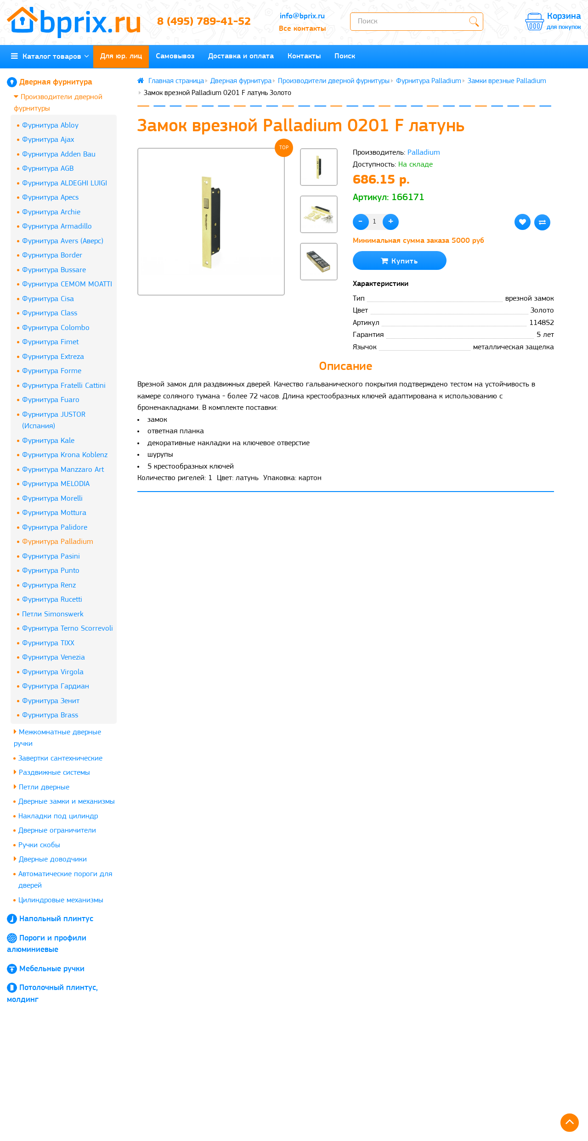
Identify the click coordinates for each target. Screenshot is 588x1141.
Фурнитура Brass (50, 715)
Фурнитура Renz (49, 585)
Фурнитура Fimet (50, 342)
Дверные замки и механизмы (66, 801)
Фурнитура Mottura (54, 513)
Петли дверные (41, 787)
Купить (399, 261)
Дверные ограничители (57, 830)
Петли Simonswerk (53, 614)
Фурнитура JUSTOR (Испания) (53, 421)
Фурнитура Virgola (53, 672)
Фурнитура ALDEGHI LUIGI (64, 183)
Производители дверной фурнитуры (58, 102)
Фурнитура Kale (48, 441)
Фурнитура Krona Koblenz (64, 455)
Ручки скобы (39, 845)
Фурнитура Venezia (53, 657)
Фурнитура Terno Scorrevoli (67, 628)
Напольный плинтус (56, 919)
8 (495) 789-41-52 (204, 22)
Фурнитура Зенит (50, 701)
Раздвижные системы (52, 772)
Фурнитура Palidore (54, 527)
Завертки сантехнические (60, 758)
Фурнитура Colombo (56, 328)
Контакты (304, 56)
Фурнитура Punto (50, 571)
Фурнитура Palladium (57, 542)
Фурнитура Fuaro (50, 400)
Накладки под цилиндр (58, 816)
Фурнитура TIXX (48, 643)
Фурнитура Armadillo (57, 226)
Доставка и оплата (241, 56)
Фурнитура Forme (51, 371)
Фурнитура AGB (48, 169)
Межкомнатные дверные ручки (57, 737)
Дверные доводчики (50, 859)
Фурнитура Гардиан (55, 686)
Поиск (344, 56)
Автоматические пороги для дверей (65, 880)
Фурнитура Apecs (50, 197)
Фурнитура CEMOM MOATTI (67, 284)
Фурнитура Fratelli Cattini (64, 386)
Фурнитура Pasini (51, 556)
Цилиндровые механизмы (60, 900)
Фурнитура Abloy (50, 125)
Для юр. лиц (121, 56)
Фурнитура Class (49, 313)
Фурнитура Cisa (48, 299)
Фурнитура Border (52, 255)
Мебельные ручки (52, 969)
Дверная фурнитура (55, 82)
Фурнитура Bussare (54, 270)
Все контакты (302, 29)
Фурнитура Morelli (52, 499)
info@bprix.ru (302, 16)
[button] (319, 295)
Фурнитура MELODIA (56, 484)
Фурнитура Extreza (53, 357)
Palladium (423, 153)
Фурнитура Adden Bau (59, 154)
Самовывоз (175, 56)
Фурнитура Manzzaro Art (63, 470)
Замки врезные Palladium (507, 81)
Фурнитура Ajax (48, 140)
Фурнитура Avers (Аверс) (62, 241)
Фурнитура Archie (51, 212)
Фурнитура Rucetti (52, 600)
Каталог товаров (50, 56)
